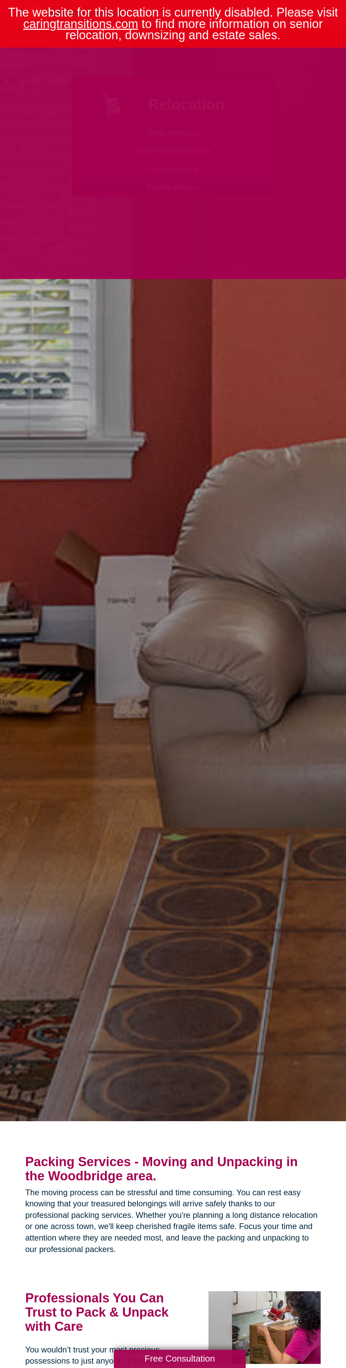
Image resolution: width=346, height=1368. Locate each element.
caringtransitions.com (80, 24)
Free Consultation (180, 1358)
